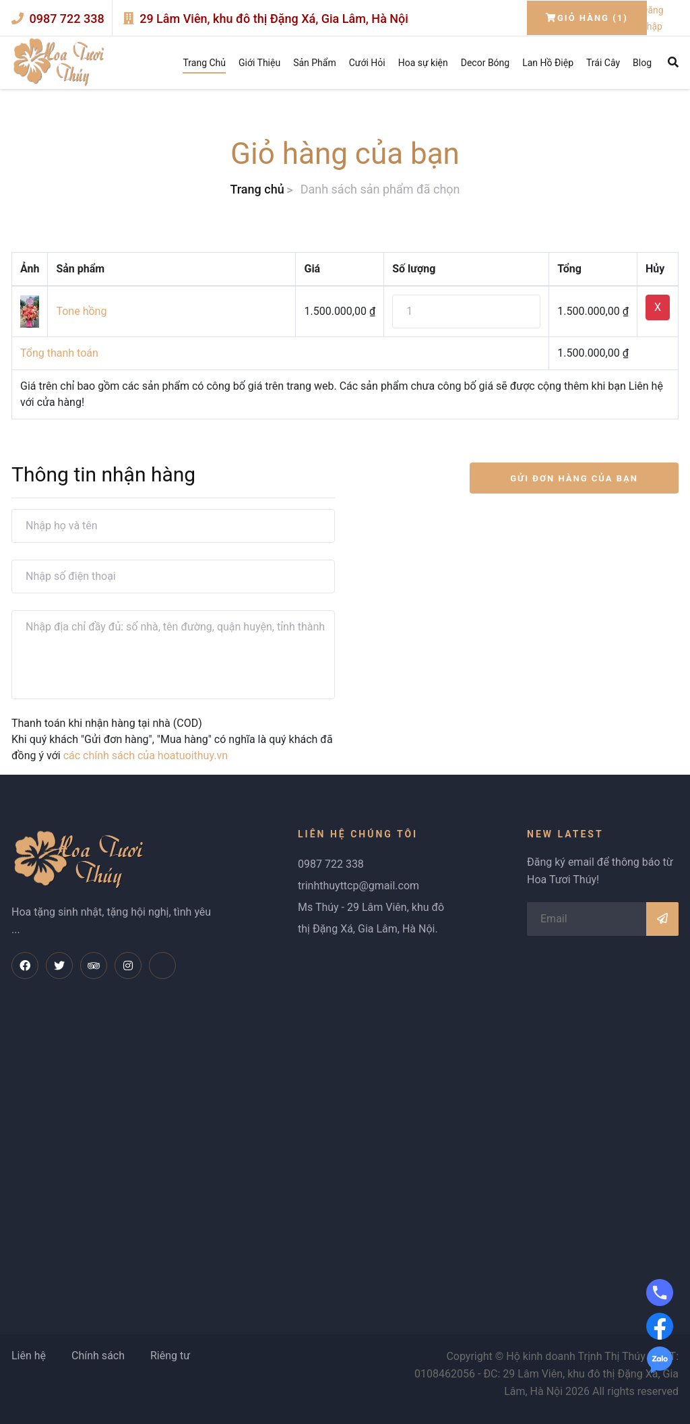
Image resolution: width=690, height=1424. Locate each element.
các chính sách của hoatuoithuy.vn (145, 755)
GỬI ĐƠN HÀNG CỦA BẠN (574, 478)
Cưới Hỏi (367, 62)
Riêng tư (170, 1355)
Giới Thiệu (259, 62)
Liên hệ (28, 1355)
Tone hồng (81, 311)
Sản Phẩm (314, 62)
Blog (642, 62)
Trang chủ (257, 189)
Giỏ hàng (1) (587, 18)
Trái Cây (603, 62)
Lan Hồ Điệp (547, 62)
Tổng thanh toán (59, 353)
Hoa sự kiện (423, 62)
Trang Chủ (204, 62)
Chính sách (98, 1355)
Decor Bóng (485, 62)
